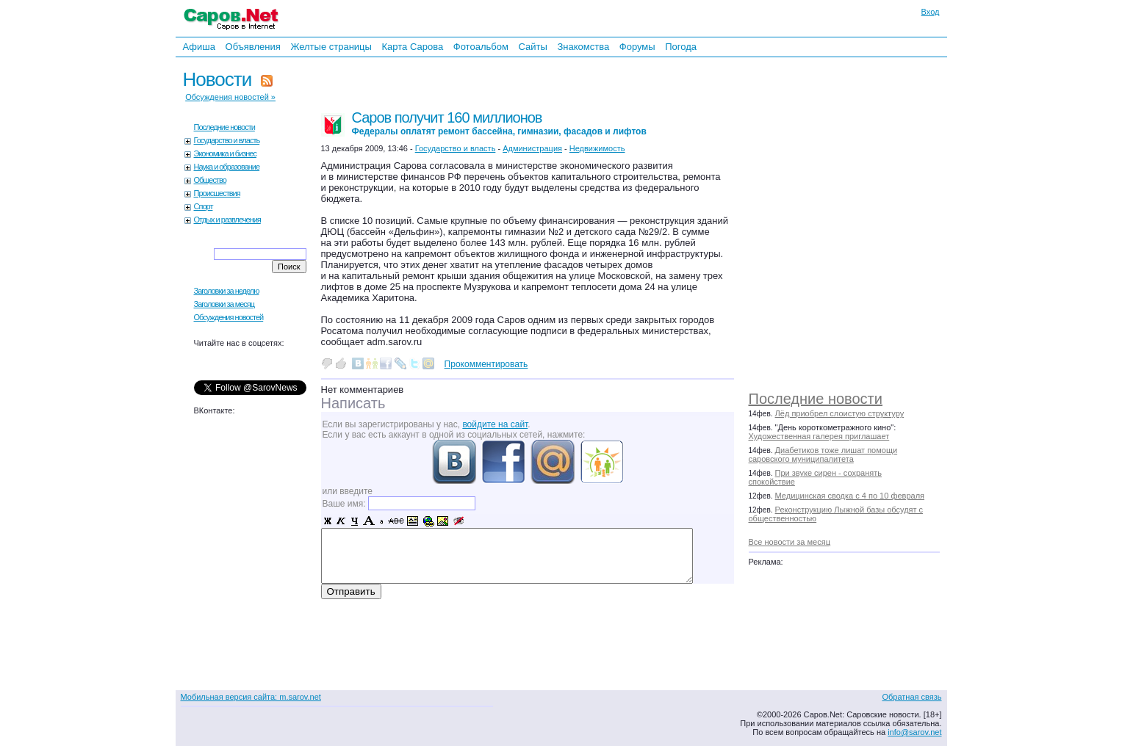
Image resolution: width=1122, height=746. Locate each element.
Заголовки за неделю (226, 290)
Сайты (532, 46)
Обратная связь (911, 696)
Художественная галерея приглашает (819, 436)
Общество (210, 179)
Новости (217, 79)
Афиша (199, 46)
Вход (930, 11)
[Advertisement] (851, 220)
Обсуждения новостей (229, 317)
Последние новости (815, 399)
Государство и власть (227, 140)
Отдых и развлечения (227, 219)
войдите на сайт (495, 424)
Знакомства (583, 46)
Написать (353, 403)
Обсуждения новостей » (230, 97)
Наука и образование (227, 166)
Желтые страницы (331, 46)
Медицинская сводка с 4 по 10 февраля (849, 495)
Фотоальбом (480, 46)
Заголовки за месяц (224, 304)
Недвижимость (597, 148)
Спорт (203, 206)
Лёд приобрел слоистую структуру (840, 413)
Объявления (253, 46)
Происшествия (217, 193)
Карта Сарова (413, 46)
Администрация (532, 148)
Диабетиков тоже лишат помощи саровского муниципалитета (823, 454)
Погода (681, 46)
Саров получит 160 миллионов (499, 123)
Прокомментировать (486, 364)
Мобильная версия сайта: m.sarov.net (251, 696)
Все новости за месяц (789, 541)
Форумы (637, 46)
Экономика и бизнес (225, 153)
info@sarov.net (914, 732)
